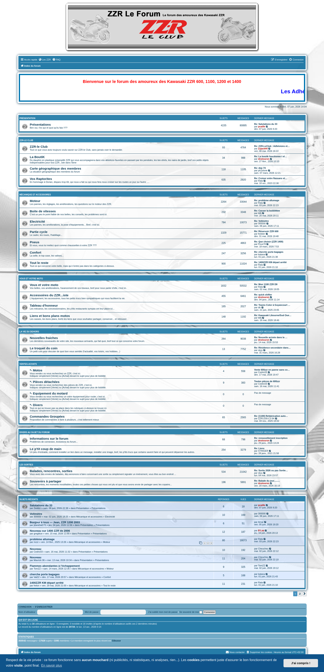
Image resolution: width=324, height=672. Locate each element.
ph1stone (262, 170)
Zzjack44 (263, 148)
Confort (35, 252)
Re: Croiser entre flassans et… (270, 178)
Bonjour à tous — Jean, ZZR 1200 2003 (55, 522)
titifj (260, 213)
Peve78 (262, 244)
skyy (260, 350)
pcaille (261, 126)
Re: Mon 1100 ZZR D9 (265, 284)
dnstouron (263, 159)
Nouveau (35, 548)
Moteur (35, 201)
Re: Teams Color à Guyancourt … (272, 305)
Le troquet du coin (43, 348)
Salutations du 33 (41, 505)
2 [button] (300, 593)
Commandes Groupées (47, 416)
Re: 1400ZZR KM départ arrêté (270, 262)
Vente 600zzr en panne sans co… (272, 369)
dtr (259, 307)
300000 (262, 223)
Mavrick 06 (39, 560)
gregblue (38, 533)
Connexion (25, 607)
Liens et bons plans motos (50, 316)
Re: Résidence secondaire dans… (272, 347)
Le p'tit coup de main (45, 449)
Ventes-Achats (28, 364)
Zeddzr (37, 508)
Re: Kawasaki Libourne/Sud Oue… (272, 315)
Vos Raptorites (41, 179)
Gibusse (116, 640)
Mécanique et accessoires (35, 195)
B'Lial (261, 530)
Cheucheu (263, 548)
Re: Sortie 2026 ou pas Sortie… (271, 470)
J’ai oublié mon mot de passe (162, 612)
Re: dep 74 (260, 168)
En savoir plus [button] (51, 665)
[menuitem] (44, 59)
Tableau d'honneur (44, 305)
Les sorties (26, 465)
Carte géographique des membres (55, 168)
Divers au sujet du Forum (34, 432)
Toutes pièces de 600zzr (267, 381)
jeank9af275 (40, 525)
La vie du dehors (29, 332)
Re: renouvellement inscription (270, 438)
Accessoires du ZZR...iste (49, 295)
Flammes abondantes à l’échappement (55, 565)
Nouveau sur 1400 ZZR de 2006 (50, 530)
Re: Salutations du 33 (265, 124)
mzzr (36, 542)
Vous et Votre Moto (31, 279)
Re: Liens (259, 448)
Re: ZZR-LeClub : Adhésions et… (272, 146)
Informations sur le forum (49, 438)
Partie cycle (39, 232)
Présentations (40, 124)
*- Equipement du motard (49, 393)
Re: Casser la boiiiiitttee (267, 210)
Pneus (34, 242)
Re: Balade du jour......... (267, 480)
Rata (260, 181)
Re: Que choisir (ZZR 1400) (268, 241)
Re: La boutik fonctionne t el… (270, 156)
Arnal (260, 522)
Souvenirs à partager (45, 481)
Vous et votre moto (44, 285)
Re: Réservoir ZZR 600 (266, 231)
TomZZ (37, 568)
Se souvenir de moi (190, 612)
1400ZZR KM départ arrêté (46, 582)
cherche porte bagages (45, 574)
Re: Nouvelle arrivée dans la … (270, 337)
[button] (305, 593)
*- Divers (36, 405)
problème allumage (42, 539)
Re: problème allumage (266, 200)
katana (261, 254)
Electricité (37, 221)
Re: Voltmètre (261, 221)
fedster (261, 234)
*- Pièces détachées (45, 382)
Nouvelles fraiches (44, 338)
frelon (36, 585)
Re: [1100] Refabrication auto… (271, 416)
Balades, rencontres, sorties (51, 471)
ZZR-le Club (26, 140)
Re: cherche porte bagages (268, 252)
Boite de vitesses (43, 211)
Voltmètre (36, 513)
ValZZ (37, 577)
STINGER (263, 451)
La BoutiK (37, 157)
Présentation (27, 118)
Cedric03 (262, 372)
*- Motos (36, 370)
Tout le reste (39, 263)
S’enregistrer (43, 607)
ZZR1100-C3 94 (266, 418)
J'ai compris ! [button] (300, 663)
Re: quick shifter (263, 294)
